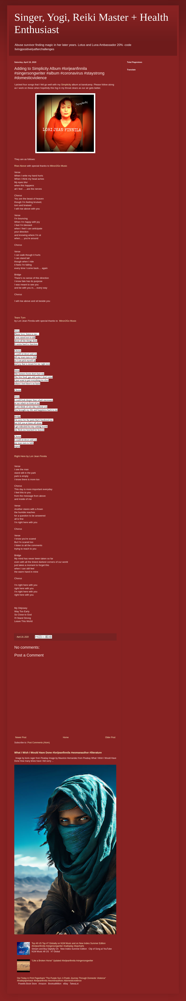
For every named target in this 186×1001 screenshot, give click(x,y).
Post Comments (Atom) (38, 742)
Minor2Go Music (58, 165)
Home (66, 737)
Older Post (110, 737)
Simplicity (66, 84)
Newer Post (20, 737)
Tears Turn (19, 317)
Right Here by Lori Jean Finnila (30, 456)
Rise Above (20, 165)
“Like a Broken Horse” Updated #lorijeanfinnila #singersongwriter (62, 960)
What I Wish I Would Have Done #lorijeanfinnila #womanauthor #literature (58, 752)
